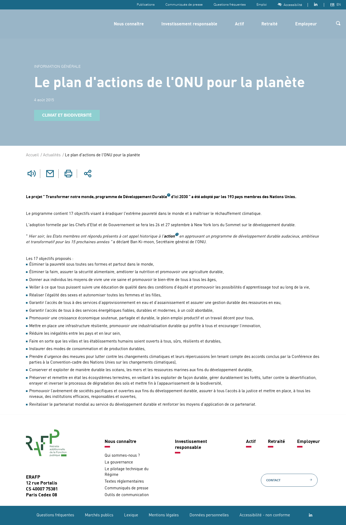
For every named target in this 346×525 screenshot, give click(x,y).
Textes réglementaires (124, 481)
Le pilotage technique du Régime (126, 472)
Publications (146, 4)
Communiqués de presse (184, 4)
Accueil (32, 155)
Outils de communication (127, 495)
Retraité (269, 24)
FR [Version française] (332, 4)
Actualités (52, 155)
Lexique (131, 515)
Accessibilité (290, 4)
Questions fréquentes (230, 4)
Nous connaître (129, 24)
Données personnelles (209, 515)
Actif (239, 24)
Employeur (306, 24)
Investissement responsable (189, 24)
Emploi (262, 4)
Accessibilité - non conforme (264, 515)
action (169, 236)
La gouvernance (119, 462)
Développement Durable (145, 197)
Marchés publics (99, 515)
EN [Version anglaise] (339, 4)
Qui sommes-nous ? (122, 455)
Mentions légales (164, 515)
